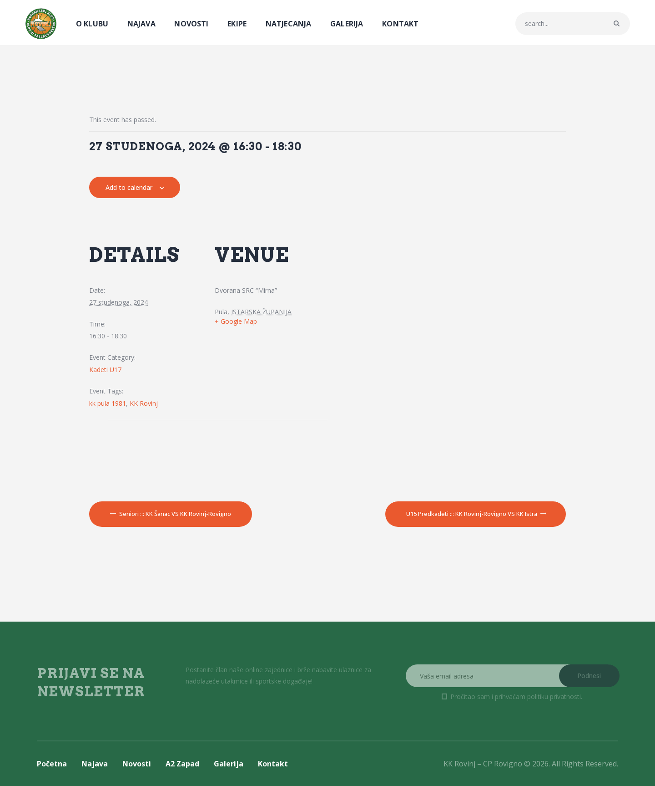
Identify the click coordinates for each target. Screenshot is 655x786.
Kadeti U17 (105, 369)
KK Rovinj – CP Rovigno (482, 764)
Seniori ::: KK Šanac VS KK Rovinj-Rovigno (174, 514)
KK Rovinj (144, 403)
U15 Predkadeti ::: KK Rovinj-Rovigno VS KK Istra (472, 514)
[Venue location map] (154, 454)
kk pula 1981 (107, 403)
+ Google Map (236, 321)
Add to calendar (129, 187)
